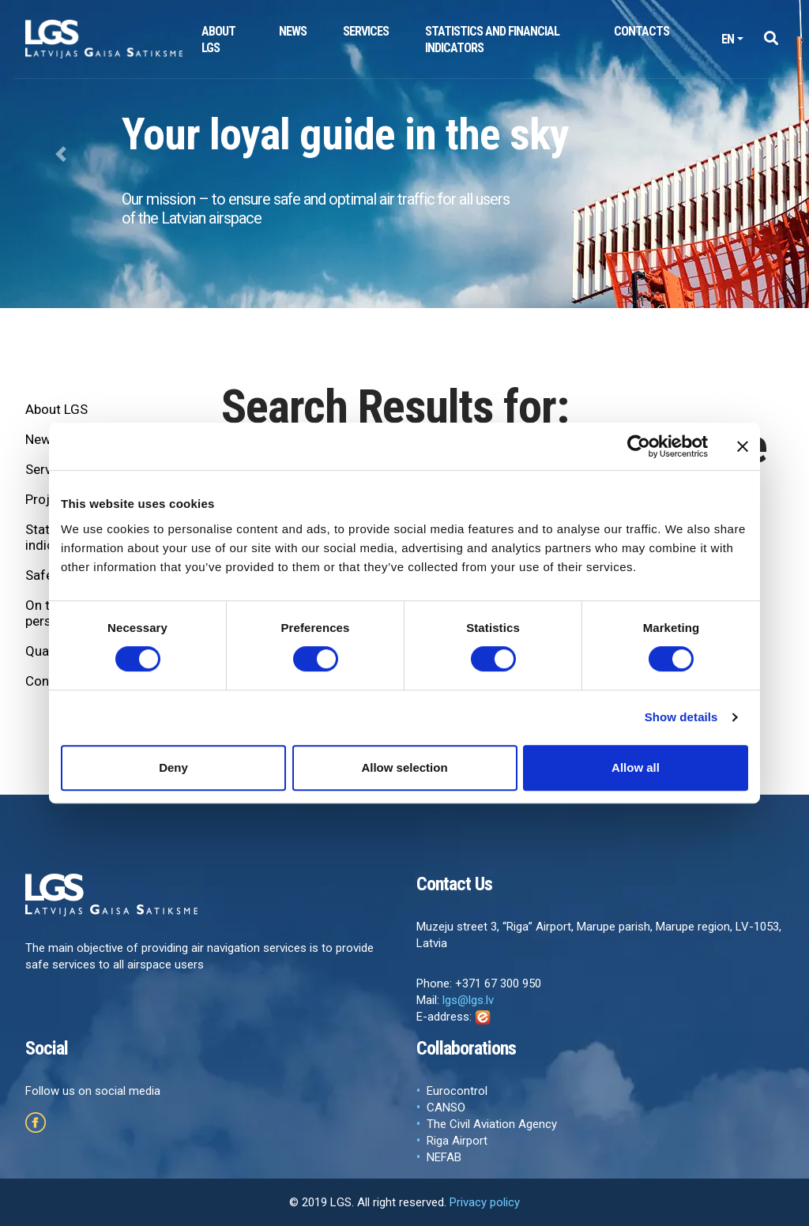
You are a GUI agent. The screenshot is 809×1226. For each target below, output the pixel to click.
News (293, 31)
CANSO (446, 1107)
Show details (681, 717)
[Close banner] (742, 446)
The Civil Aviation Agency (492, 1124)
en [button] (727, 39)
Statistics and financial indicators (492, 39)
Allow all (635, 767)
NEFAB (444, 1157)
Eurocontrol (457, 1091)
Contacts (641, 31)
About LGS (218, 39)
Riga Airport (457, 1141)
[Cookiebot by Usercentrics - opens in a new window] (639, 446)
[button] (771, 39)
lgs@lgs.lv (468, 1000)
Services (366, 31)
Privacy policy (485, 1202)
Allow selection (404, 767)
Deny (173, 767)
